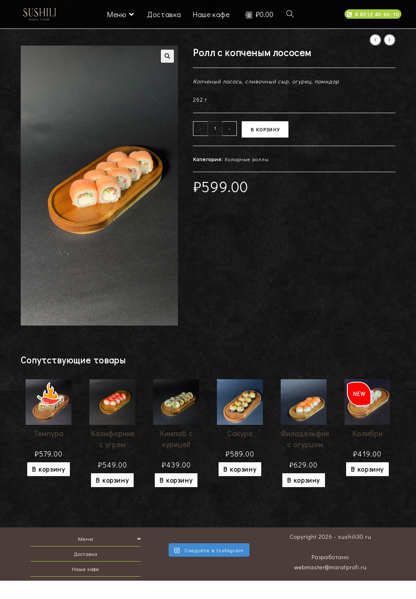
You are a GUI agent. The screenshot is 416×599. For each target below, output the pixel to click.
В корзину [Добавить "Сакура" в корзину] (239, 469)
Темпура (48, 433)
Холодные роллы (247, 158)
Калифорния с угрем (112, 438)
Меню (109, 538)
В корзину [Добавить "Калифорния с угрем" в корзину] (112, 480)
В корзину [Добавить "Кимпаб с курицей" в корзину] (176, 480)
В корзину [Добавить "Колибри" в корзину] (367, 469)
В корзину (265, 129)
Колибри (367, 433)
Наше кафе (85, 568)
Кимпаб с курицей (176, 438)
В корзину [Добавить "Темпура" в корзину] (48, 469)
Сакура (240, 433)
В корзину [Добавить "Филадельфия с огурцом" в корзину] (303, 480)
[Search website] (290, 14)
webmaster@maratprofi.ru (330, 567)
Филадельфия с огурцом (305, 438)
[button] (372, 14)
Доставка (85, 553)
